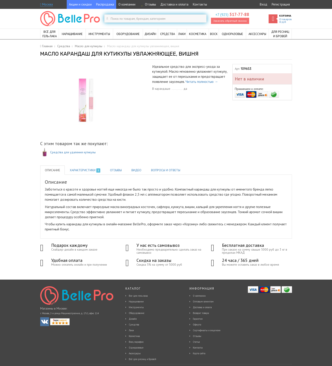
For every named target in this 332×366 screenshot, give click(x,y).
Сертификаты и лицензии (206, 330)
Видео (136, 170)
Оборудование (136, 313)
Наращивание (136, 301)
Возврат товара (201, 313)
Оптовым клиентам (203, 301)
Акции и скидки (80, 4)
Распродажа (105, 4)
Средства (134, 324)
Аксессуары (135, 353)
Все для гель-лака (138, 295)
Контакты (200, 4)
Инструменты (136, 307)
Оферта (197, 324)
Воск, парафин (136, 341)
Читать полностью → (202, 81)
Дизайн (133, 318)
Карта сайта (199, 353)
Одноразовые (136, 347)
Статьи (196, 341)
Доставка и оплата (174, 4)
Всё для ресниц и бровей (142, 359)
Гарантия (198, 318)
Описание (52, 170)
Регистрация (281, 4)
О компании (126, 4)
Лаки (131, 330)
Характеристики (85, 170)
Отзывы (148, 4)
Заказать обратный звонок (230, 20)
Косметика (134, 336)
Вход (263, 4)
